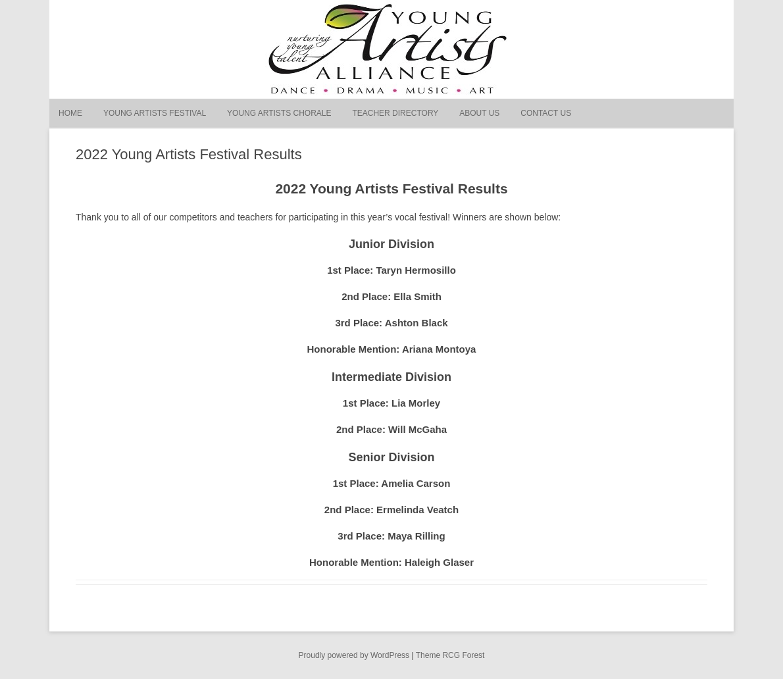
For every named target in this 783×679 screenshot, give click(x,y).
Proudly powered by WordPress (354, 655)
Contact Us (545, 113)
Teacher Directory (395, 113)
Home (70, 113)
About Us (479, 113)
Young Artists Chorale (279, 113)
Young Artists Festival (154, 113)
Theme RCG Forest (450, 655)
